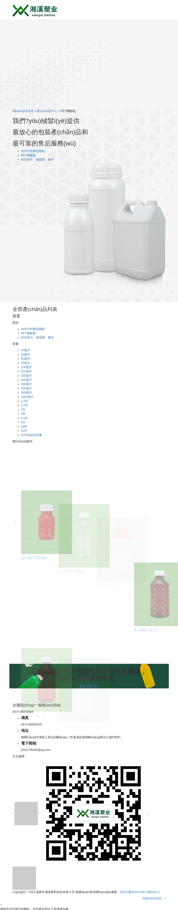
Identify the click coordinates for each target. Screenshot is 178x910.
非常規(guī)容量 (31, 435)
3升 (23, 409)
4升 (23, 413)
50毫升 (25, 358)
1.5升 (24, 401)
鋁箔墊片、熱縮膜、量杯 (37, 159)
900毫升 (26, 392)
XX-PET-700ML (72, 584)
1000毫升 (27, 396)
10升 (24, 426)
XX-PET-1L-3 (32, 728)
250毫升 (26, 375)
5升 (23, 422)
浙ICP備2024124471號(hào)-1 (140, 892)
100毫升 (26, 367)
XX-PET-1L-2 (145, 649)
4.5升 (24, 418)
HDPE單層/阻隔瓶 (33, 151)
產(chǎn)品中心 (47, 111)
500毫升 (26, 388)
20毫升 (25, 350)
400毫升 (26, 384)
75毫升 (25, 363)
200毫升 (26, 371)
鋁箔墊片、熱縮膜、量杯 (37, 337)
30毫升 (25, 354)
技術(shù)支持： (154, 898)
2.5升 (24, 405)
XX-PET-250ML (34, 577)
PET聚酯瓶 (28, 155)
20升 (24, 430)
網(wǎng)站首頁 (23, 111)
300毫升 (26, 380)
